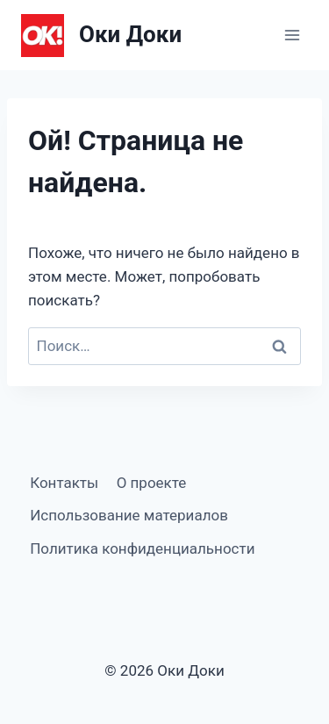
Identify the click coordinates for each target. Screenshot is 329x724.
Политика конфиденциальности (142, 548)
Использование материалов (129, 515)
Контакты (64, 482)
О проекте (152, 482)
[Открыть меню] (291, 34)
